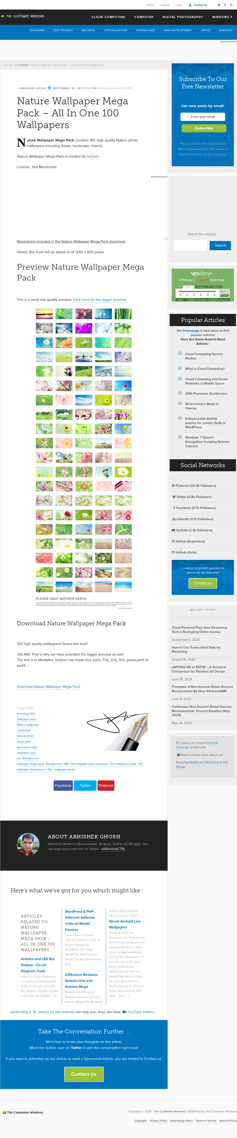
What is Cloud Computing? (205, 368)
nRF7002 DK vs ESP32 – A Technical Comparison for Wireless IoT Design (199, 669)
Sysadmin (37, 30)
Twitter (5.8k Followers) (192, 496)
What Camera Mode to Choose (202, 406)
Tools (179, 5)
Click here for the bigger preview (99, 299)
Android (225, 30)
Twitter (85, 785)
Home (150, 5)
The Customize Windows (24, 17)
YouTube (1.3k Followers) (192, 530)
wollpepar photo (94, 769)
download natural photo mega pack (25, 741)
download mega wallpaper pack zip (27, 758)
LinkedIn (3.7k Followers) (192, 519)
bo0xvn (93, 156)
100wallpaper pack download (114, 763)
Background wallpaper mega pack (45, 763)
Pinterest (105, 785)
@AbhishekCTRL (114, 848)
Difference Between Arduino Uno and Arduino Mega (82, 980)
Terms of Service (205, 1121)
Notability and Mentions (201, 762)
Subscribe (204, 128)
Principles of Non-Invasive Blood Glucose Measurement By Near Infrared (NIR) (202, 688)
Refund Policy (228, 1121)
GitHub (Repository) (188, 541)
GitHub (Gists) (184, 552)
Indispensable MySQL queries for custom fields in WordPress (205, 423)
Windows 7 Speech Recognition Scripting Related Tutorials (207, 441)
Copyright (139, 1121)
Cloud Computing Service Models (204, 356)
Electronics (63, 30)
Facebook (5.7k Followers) (194, 507)
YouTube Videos (138, 1011)
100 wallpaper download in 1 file (61, 769)
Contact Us (200, 5)
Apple (205, 30)
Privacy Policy (157, 1121)
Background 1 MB (81, 763)
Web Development (178, 30)
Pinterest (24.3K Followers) (194, 485)
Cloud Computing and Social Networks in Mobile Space (206, 381)
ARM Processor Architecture (206, 393)
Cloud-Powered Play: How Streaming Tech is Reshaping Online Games (199, 629)
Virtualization (115, 30)
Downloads (145, 30)
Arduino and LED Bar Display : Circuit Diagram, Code (38, 964)
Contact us (203, 583)
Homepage (191, 330)
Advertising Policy (180, 1121)
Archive (165, 5)
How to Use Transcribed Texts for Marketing (196, 649)
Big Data (88, 30)
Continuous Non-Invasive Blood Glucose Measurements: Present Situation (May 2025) (202, 711)
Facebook (63, 785)
